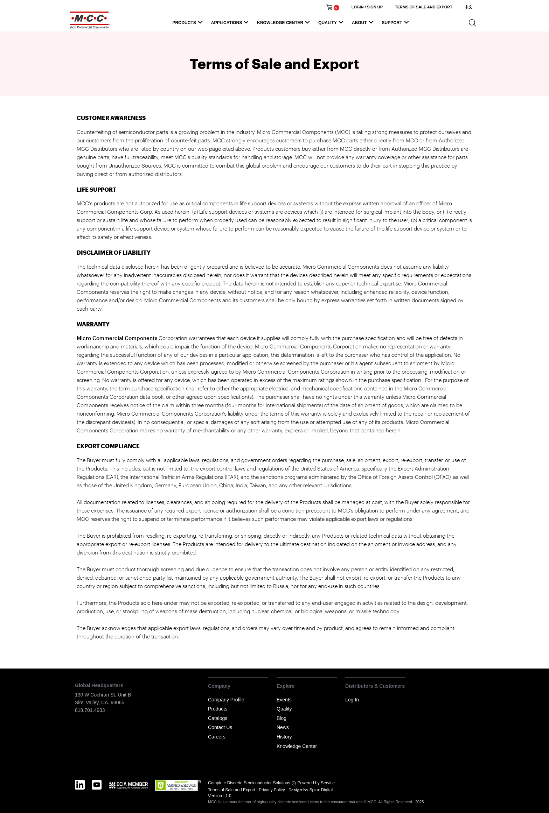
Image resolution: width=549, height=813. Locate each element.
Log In (352, 699)
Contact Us (220, 727)
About (364, 24)
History (284, 737)
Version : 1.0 (219, 795)
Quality (332, 24)
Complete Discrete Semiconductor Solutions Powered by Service (271, 782)
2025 (419, 802)
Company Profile (226, 699)
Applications (231, 24)
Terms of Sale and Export (232, 789)
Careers (216, 737)
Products (188, 24)
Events (284, 699)
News (283, 727)
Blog (281, 718)
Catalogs (217, 718)
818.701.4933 (90, 710)
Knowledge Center (284, 24)
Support (396, 24)
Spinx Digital (320, 789)
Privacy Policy (272, 789)
